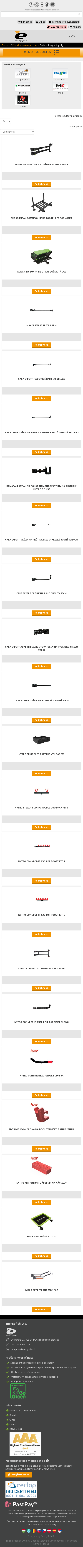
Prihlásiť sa (25, 21)
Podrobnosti (41, 183)
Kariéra (13, 1424)
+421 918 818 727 (21, 1344)
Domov (6, 45)
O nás (40, 21)
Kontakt (75, 26)
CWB (24, 1540)
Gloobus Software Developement (47, 1540)
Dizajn (46, 1543)
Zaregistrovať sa (19, 1474)
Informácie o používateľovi (64, 21)
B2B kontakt (15, 1429)
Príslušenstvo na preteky (24, 45)
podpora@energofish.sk (24, 1349)
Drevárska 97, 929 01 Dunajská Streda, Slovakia (35, 1339)
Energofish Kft (48, 1536)
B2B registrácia (56, 26)
